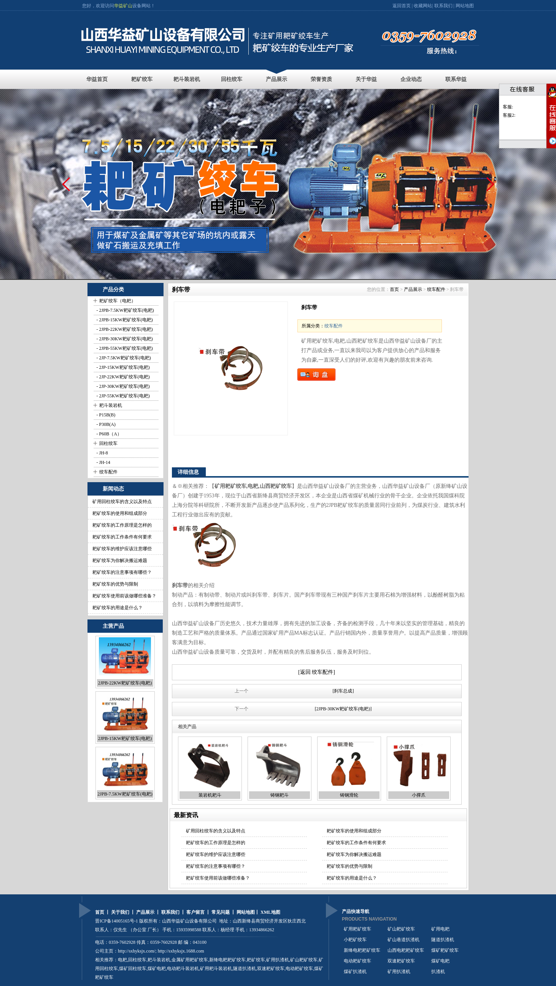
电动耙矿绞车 (357, 961)
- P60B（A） (108, 434)
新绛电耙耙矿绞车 (362, 950)
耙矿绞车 (142, 79)
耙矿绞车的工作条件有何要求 (122, 537)
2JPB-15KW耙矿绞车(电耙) (125, 738)
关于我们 (120, 912)
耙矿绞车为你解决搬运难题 (119, 560)
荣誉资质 (321, 79)
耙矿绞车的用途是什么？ (117, 607)
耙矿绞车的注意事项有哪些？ (122, 572)
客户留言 (195, 912)
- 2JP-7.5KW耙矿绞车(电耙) (123, 357)
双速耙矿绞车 (270, 968)
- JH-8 (101, 453)
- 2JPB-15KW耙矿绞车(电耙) (124, 319)
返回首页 (402, 5)
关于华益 (366, 79)
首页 (394, 289)
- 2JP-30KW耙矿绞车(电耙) (122, 386)
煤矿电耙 (440, 961)
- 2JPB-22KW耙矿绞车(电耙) (124, 329)
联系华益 (456, 79)
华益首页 (97, 79)
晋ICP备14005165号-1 (116, 921)
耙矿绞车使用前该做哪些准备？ (124, 596)
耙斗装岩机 (186, 79)
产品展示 (276, 79)
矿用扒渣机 (277, 959)
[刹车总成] (343, 691)
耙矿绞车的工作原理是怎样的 (122, 525)
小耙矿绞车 (355, 939)
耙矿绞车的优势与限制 (115, 584)
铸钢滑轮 (349, 795)
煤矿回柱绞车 (132, 968)
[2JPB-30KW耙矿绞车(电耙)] (343, 708)
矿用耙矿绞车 (357, 929)
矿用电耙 (440, 929)
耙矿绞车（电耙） (117, 300)
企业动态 (411, 79)
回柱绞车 (231, 79)
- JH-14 (102, 462)
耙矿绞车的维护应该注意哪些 (122, 548)
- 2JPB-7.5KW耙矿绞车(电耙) (124, 310)
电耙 (122, 959)
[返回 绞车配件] (316, 672)
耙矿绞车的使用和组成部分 (119, 513)
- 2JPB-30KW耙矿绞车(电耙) (124, 338)
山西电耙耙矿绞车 (406, 950)
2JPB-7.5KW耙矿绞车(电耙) (124, 794)
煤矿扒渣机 (355, 971)
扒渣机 (438, 971)
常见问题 (220, 912)
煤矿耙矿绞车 (445, 950)
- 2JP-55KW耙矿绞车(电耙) (122, 396)
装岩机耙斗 (210, 795)
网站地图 (465, 5)
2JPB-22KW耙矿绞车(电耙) (125, 683)
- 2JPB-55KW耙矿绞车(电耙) (124, 348)
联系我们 (443, 5)
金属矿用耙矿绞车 (190, 959)
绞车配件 (108, 472)
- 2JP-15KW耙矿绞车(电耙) (122, 367)
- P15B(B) (105, 415)
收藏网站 (423, 5)
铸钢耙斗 (279, 795)
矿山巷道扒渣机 (403, 939)
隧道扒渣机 (442, 939)
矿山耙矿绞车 (304, 959)
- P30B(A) (105, 424)
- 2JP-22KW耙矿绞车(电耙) (122, 376)
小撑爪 (419, 795)
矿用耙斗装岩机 (216, 968)
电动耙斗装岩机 (183, 968)
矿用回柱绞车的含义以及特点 (122, 501)
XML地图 (270, 912)
